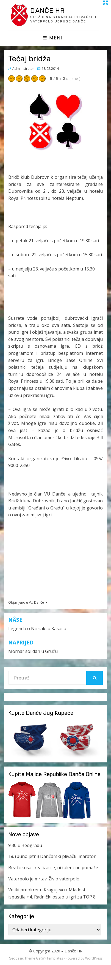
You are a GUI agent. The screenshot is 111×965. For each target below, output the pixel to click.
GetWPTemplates (49, 958)
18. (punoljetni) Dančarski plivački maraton (52, 856)
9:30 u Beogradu (25, 845)
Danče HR (47, 11)
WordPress (93, 958)
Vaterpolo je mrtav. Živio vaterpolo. (44, 879)
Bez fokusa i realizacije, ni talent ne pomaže (53, 868)
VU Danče (36, 602)
